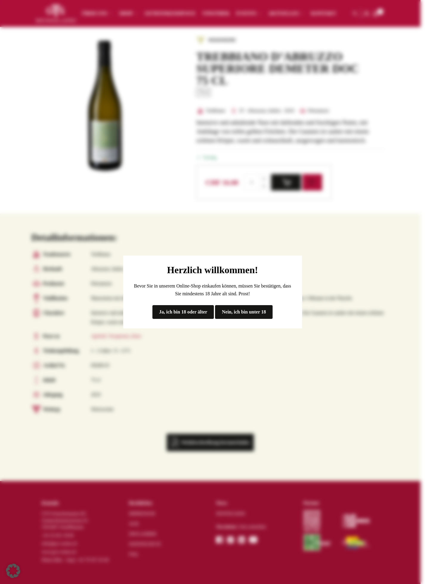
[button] (13, 571)
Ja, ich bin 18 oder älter (183, 311)
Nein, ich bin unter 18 (244, 311)
